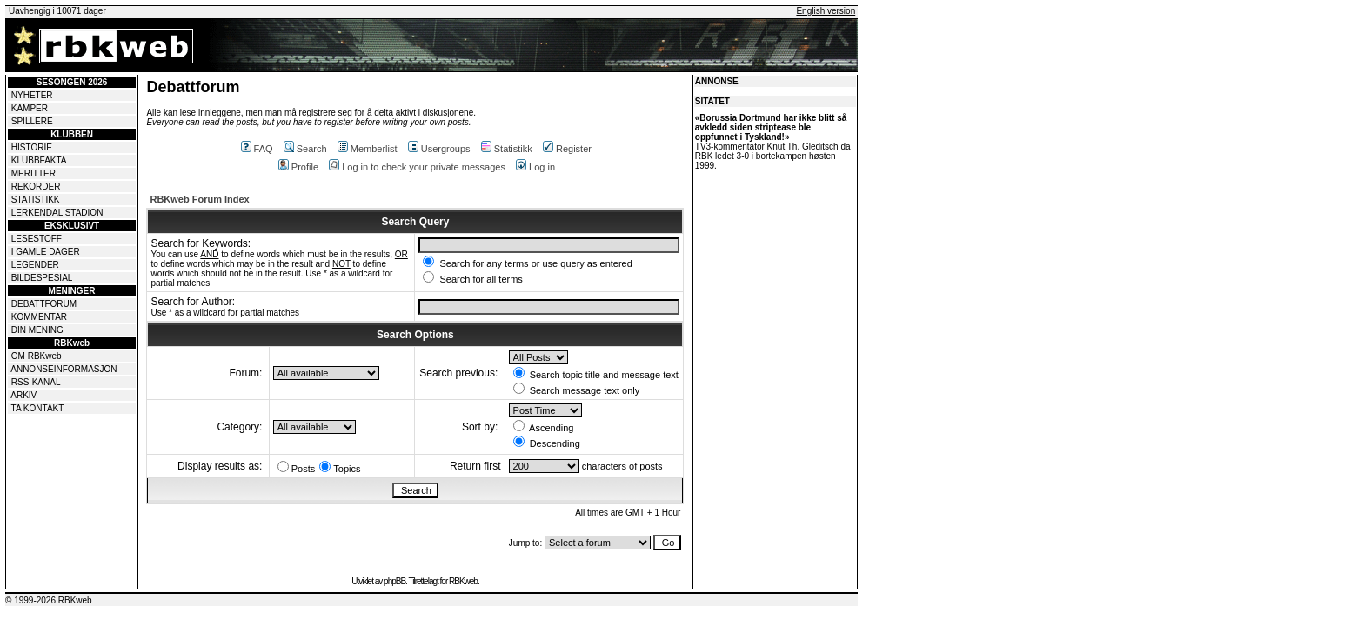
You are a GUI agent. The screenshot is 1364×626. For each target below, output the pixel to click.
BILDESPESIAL (42, 278)
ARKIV (23, 395)
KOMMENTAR (39, 317)
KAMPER (29, 108)
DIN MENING (37, 330)
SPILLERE (32, 121)
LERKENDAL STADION (57, 212)
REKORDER (36, 186)
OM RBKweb (36, 356)
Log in (535, 167)
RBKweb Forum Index (199, 199)
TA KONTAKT (37, 408)
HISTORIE (31, 147)
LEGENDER (35, 265)
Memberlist (368, 148)
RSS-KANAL (36, 382)
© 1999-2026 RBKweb (48, 600)
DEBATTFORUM (44, 304)
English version (825, 11)
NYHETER (32, 95)
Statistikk (506, 148)
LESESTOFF (36, 238)
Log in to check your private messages (417, 167)
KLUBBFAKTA (39, 160)
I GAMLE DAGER (45, 251)
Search (305, 148)
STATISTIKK (35, 199)
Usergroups (439, 148)
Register (567, 148)
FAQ (257, 148)
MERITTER (33, 173)
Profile (298, 167)
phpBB (394, 581)
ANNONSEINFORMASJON (63, 369)
